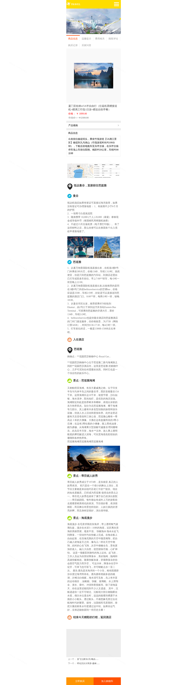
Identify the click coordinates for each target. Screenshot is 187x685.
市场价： (73, 117)
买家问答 (86, 45)
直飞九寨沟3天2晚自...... (88, 649)
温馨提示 (86, 38)
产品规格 (73, 125)
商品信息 (73, 38)
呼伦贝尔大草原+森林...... (88, 653)
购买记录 (73, 45)
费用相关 (100, 38)
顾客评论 (113, 38)
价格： (72, 113)
